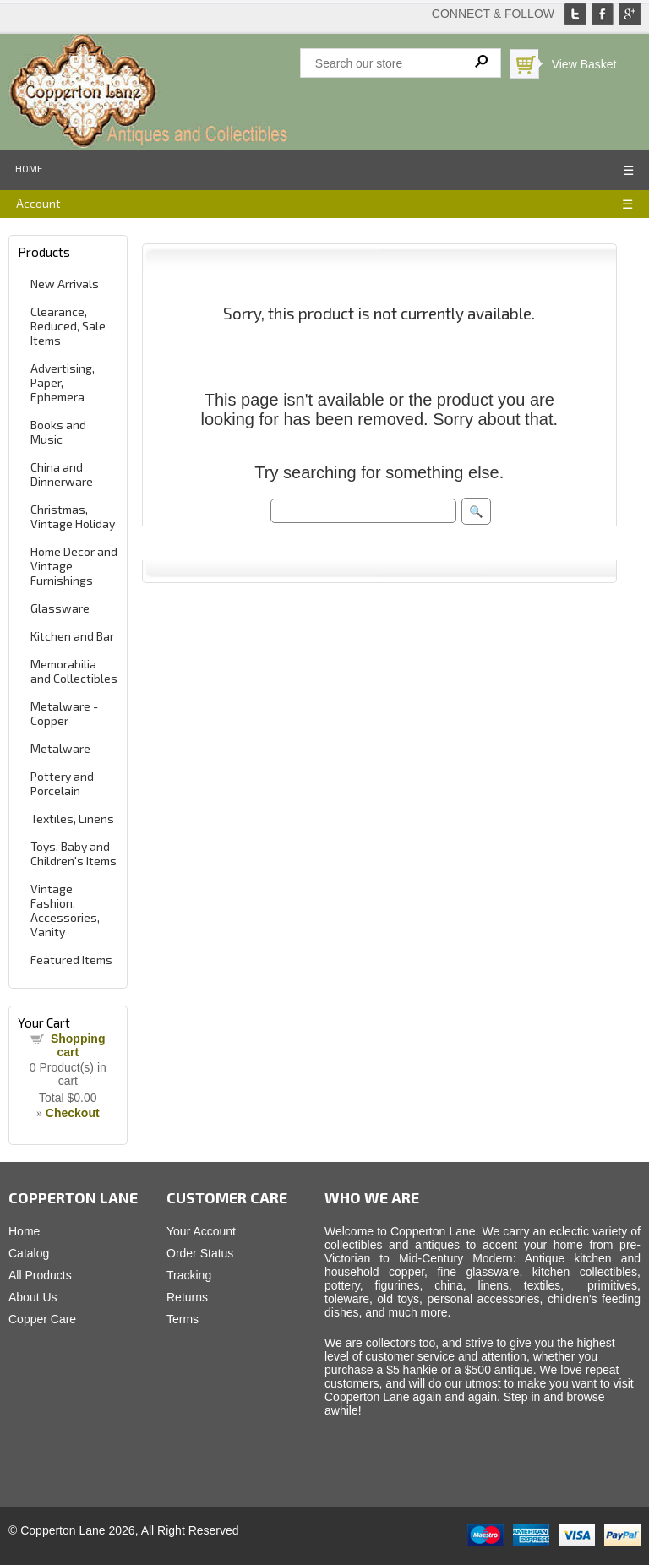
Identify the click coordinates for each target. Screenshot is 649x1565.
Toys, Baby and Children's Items (73, 853)
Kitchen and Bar (72, 636)
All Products (40, 1275)
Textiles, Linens (72, 818)
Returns (187, 1297)
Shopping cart (78, 1045)
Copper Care (42, 1319)
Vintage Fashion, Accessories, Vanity (65, 910)
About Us (32, 1297)
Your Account (201, 1231)
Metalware (60, 748)
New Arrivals (64, 283)
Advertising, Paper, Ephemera (62, 382)
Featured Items (71, 959)
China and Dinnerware (61, 474)
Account (38, 203)
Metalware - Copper (64, 713)
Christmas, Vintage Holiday (72, 516)
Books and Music (58, 431)
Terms (182, 1319)
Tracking (188, 1275)
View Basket (584, 64)
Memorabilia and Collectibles (73, 671)
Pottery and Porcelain (62, 783)
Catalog (28, 1253)
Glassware (60, 608)
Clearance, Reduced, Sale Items (68, 325)
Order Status (199, 1253)
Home (29, 168)
